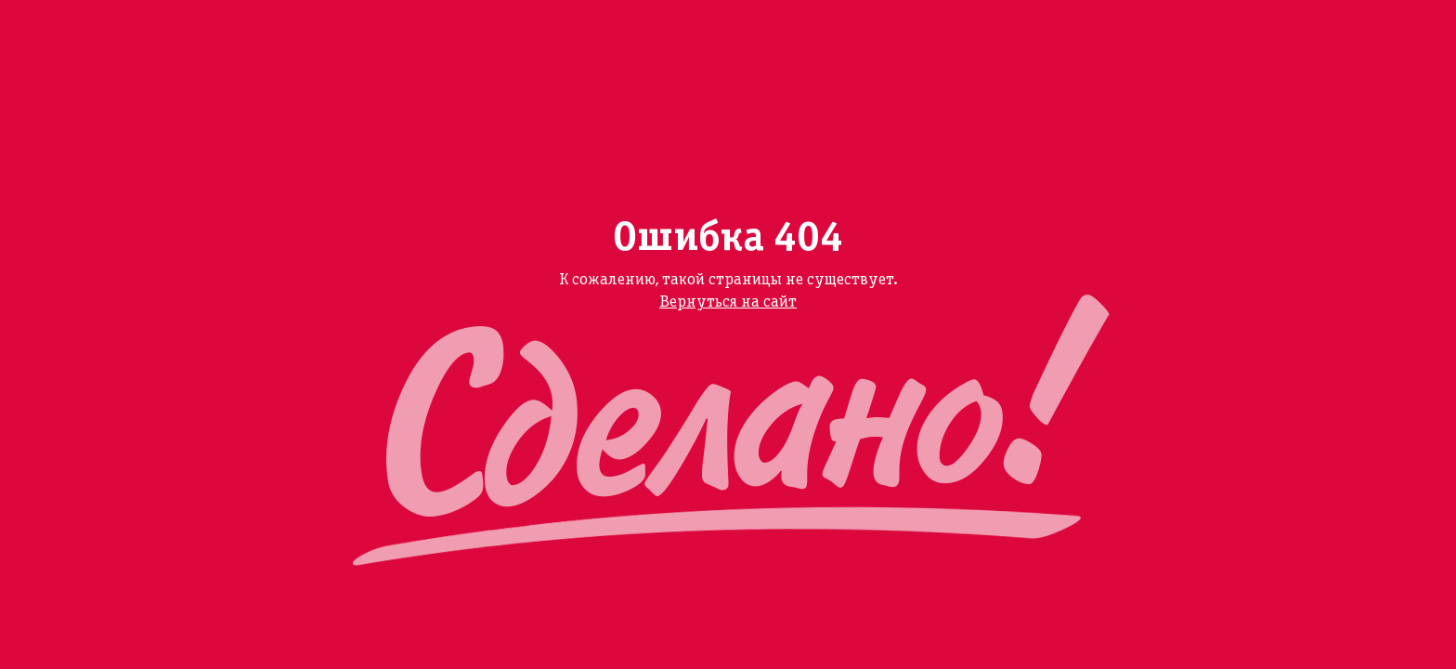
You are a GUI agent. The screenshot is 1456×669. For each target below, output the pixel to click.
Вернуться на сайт (728, 302)
